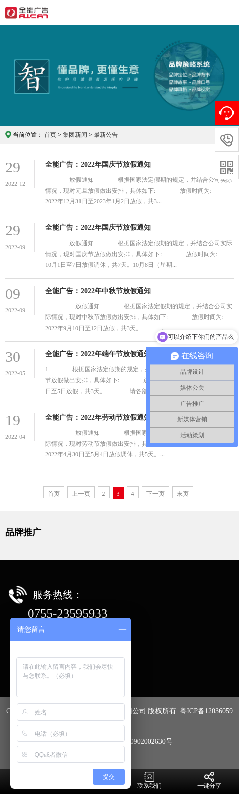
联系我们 (149, 780)
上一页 (81, 493)
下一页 (155, 493)
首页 (50, 134)
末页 (183, 493)
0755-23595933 (67, 613)
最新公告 (106, 134)
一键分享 (209, 780)
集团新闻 (75, 134)
